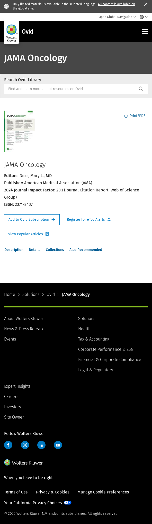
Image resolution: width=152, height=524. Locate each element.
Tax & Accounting (93, 339)
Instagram (25, 445)
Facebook (8, 445)
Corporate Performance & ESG (105, 349)
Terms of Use (16, 492)
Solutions (30, 294)
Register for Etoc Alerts (89, 220)
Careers (11, 396)
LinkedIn (41, 445)
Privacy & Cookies (52, 492)
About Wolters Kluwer (23, 318)
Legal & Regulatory (95, 369)
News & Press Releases (25, 328)
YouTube (58, 445)
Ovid (51, 294)
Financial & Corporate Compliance (109, 359)
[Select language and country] (142, 17)
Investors (12, 406)
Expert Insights (17, 386)
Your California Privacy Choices (33, 502)
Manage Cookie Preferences (103, 492)
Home (9, 294)
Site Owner (14, 417)
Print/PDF (134, 116)
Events (10, 339)
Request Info (31, 220)
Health (84, 328)
